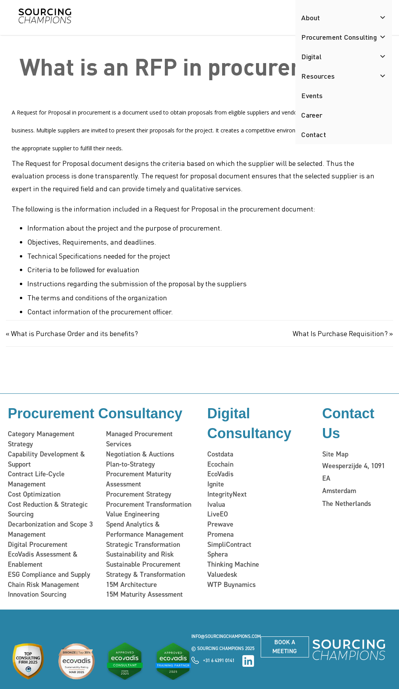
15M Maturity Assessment (144, 594)
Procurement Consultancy (95, 413)
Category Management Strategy (41, 439)
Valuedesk (222, 574)
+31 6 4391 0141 (219, 660)
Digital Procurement (37, 544)
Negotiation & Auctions (140, 454)
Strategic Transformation (143, 544)
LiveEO (217, 514)
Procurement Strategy (138, 494)
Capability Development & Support (46, 459)
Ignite (215, 484)
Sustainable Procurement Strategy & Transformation (145, 569)
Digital (343, 56)
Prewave (220, 524)
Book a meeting (284, 646)
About (343, 17)
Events (312, 95)
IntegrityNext (227, 494)
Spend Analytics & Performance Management (145, 529)
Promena (220, 534)
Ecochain (220, 464)
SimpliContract (229, 544)
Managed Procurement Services (139, 439)
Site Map (335, 454)
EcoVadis (220, 474)
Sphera (217, 554)
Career (311, 114)
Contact (313, 134)
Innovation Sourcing (37, 594)
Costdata (220, 454)
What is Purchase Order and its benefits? (74, 333)
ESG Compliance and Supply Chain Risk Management (49, 579)
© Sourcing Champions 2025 (222, 648)
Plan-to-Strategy (130, 464)
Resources (343, 76)
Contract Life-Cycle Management (36, 479)
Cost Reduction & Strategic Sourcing (48, 509)
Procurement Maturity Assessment (138, 479)
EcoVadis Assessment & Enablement (43, 559)
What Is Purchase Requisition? (340, 333)
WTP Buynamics (231, 584)
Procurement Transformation (148, 504)
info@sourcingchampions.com (226, 636)
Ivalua (216, 504)
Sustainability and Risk (140, 554)
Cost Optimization (34, 494)
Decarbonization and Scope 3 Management (50, 529)
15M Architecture (131, 584)
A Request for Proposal (41, 112)
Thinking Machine (233, 564)
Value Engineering (132, 514)
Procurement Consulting (343, 37)
